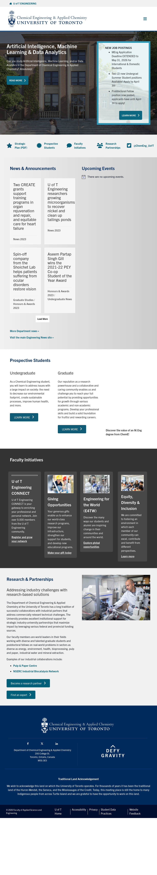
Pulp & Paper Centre (25, 665)
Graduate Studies (23, 299)
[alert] (114, 177)
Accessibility (79, 809)
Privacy (93, 809)
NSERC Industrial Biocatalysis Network (36, 671)
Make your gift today (60, 552)
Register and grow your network (22, 539)
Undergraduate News (60, 299)
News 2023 (19, 239)
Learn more (127, 556)
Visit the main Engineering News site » (32, 337)
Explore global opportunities (91, 544)
